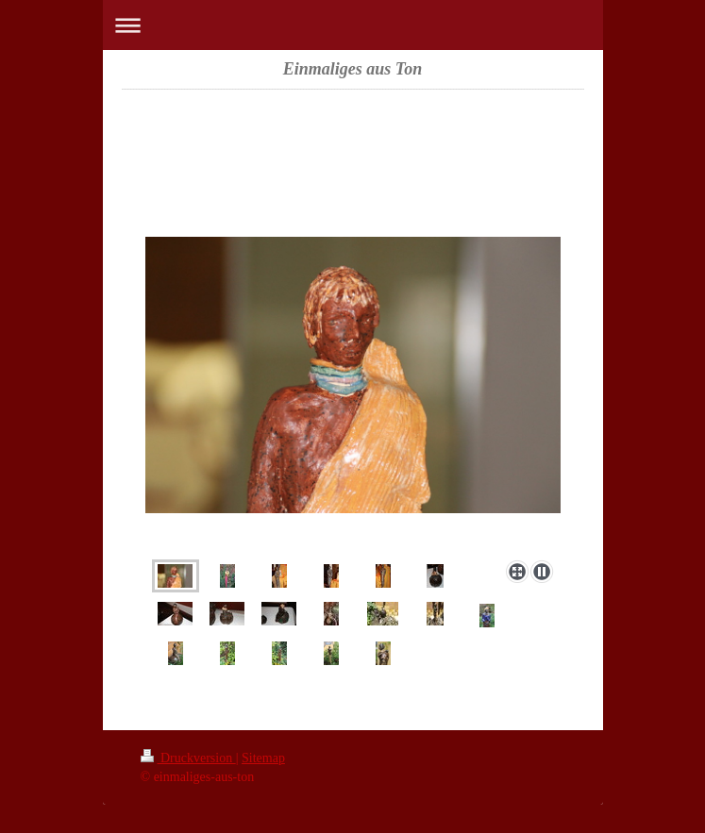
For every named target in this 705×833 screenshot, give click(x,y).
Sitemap (263, 758)
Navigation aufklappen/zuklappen (353, 25)
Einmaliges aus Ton (352, 68)
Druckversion (188, 758)
